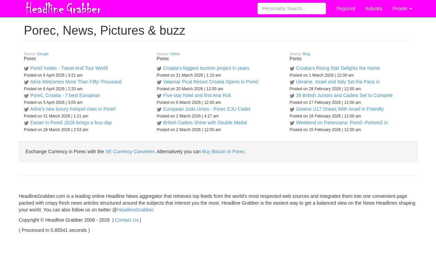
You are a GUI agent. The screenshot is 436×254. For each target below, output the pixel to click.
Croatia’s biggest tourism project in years (206, 68)
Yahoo (175, 54)
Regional (345, 8)
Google (43, 54)
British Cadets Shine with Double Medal (205, 122)
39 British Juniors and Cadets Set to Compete (344, 95)
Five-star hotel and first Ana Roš (197, 95)
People (402, 8)
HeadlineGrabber (135, 209)
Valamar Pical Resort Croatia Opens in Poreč (211, 81)
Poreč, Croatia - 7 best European (65, 95)
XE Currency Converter (129, 151)
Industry (374, 8)
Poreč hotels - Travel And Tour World (69, 68)
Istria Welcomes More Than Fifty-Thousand (76, 81)
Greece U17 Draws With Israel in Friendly (340, 109)
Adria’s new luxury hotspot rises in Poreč (73, 109)
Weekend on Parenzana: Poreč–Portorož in (342, 122)
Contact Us (126, 220)
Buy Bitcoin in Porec (223, 151)
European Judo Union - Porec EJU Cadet (206, 109)
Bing (306, 54)
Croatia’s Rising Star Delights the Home (338, 68)
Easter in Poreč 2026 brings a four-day (71, 122)
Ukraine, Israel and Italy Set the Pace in (338, 81)
